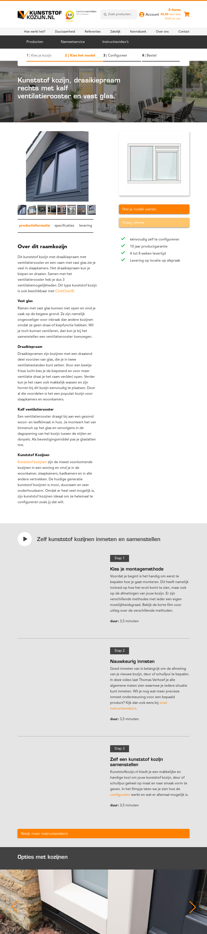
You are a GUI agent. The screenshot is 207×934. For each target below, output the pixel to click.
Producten (34, 42)
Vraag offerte (133, 222)
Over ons (162, 31)
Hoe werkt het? (34, 31)
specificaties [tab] (64, 226)
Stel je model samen (139, 209)
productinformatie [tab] (34, 226)
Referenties (93, 31)
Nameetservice (73, 42)
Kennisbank (138, 31)
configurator (120, 794)
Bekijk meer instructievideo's (44, 833)
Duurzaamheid (65, 31)
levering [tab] (85, 226)
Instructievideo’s (115, 42)
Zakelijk (115, 31)
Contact (183, 31)
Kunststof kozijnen (32, 462)
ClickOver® (64, 291)
